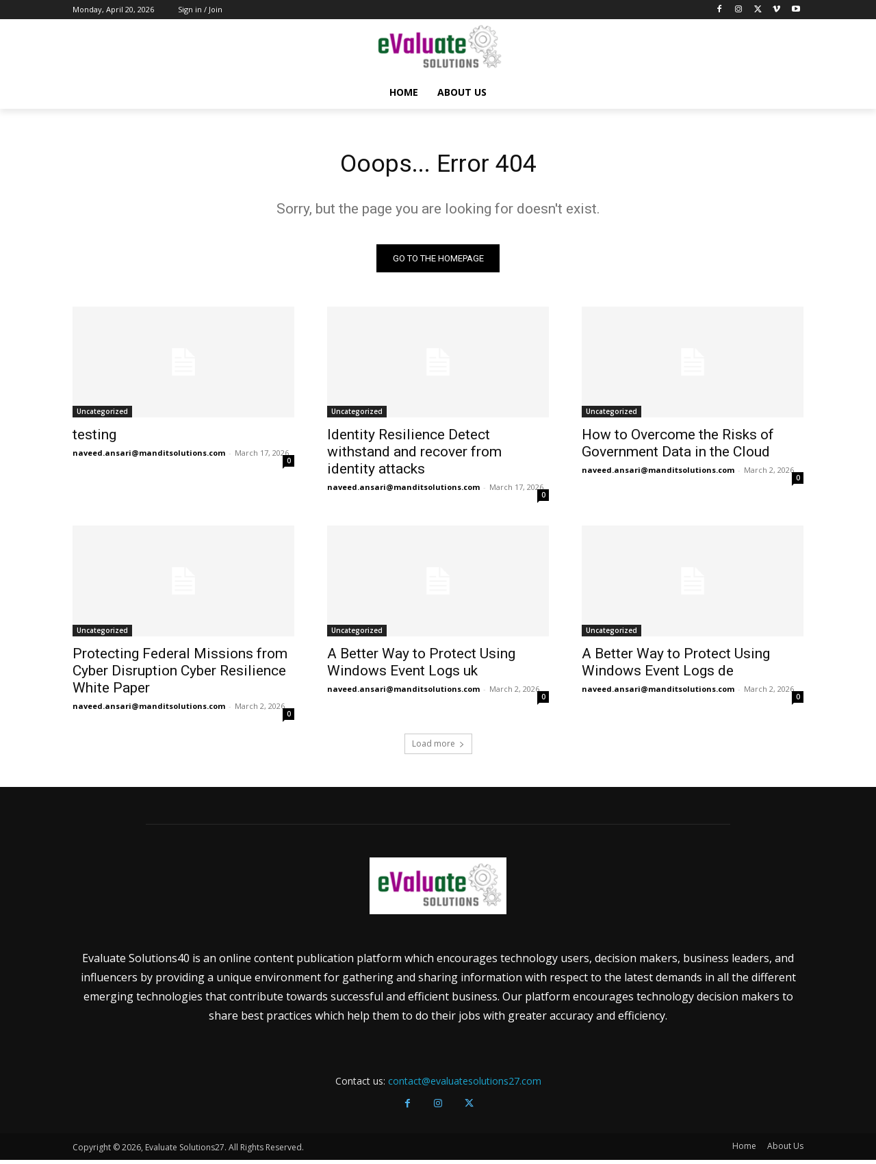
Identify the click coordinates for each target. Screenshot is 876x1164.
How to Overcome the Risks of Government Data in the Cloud (678, 447)
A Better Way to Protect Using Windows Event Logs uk (421, 666)
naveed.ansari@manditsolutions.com (149, 457)
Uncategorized (102, 415)
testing (94, 438)
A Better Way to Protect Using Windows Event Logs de (676, 666)
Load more (438, 747)
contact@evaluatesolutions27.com (464, 1084)
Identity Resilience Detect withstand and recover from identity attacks (414, 455)
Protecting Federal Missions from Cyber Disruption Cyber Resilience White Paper (180, 674)
